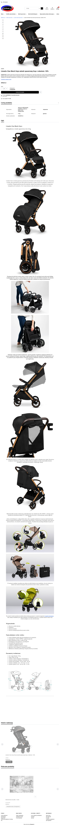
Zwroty (32, 818)
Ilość (2, 86)
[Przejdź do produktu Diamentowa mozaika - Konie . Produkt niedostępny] (21, 784)
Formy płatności (4, 815)
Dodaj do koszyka (20, 92)
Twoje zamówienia (19, 815)
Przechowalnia (19, 818)
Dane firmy (48, 815)
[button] (42, 8)
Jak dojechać (48, 816)
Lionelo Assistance (49, 616)
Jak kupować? (48, 820)
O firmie (47, 818)
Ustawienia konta (19, 816)
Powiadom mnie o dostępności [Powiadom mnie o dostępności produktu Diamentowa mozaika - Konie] (13, 806)
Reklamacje (3, 816)
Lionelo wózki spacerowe (18, 17)
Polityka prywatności (50, 819)
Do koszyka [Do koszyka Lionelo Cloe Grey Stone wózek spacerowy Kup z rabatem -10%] (9, 761)
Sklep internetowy (29, 824)
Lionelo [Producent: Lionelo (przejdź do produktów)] (2, 68)
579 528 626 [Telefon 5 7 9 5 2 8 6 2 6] (5, 2)
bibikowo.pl (3, 17)
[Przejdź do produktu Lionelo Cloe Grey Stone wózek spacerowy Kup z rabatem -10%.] (21, 740)
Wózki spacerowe (9, 17)
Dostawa (32, 816)
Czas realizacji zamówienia (36, 815)
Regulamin (3, 818)
